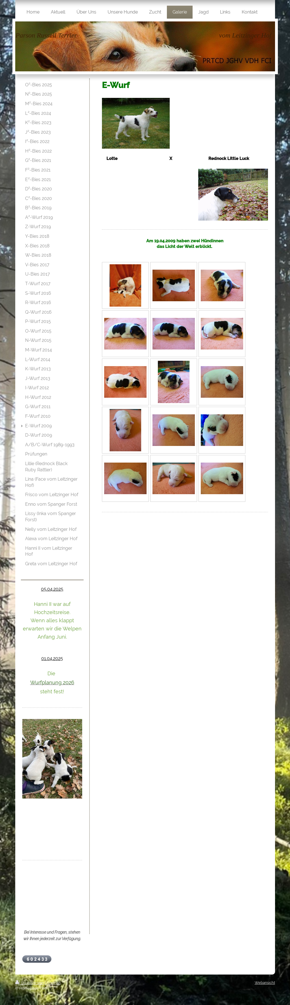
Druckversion (30, 983)
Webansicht (265, 982)
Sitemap (54, 983)
